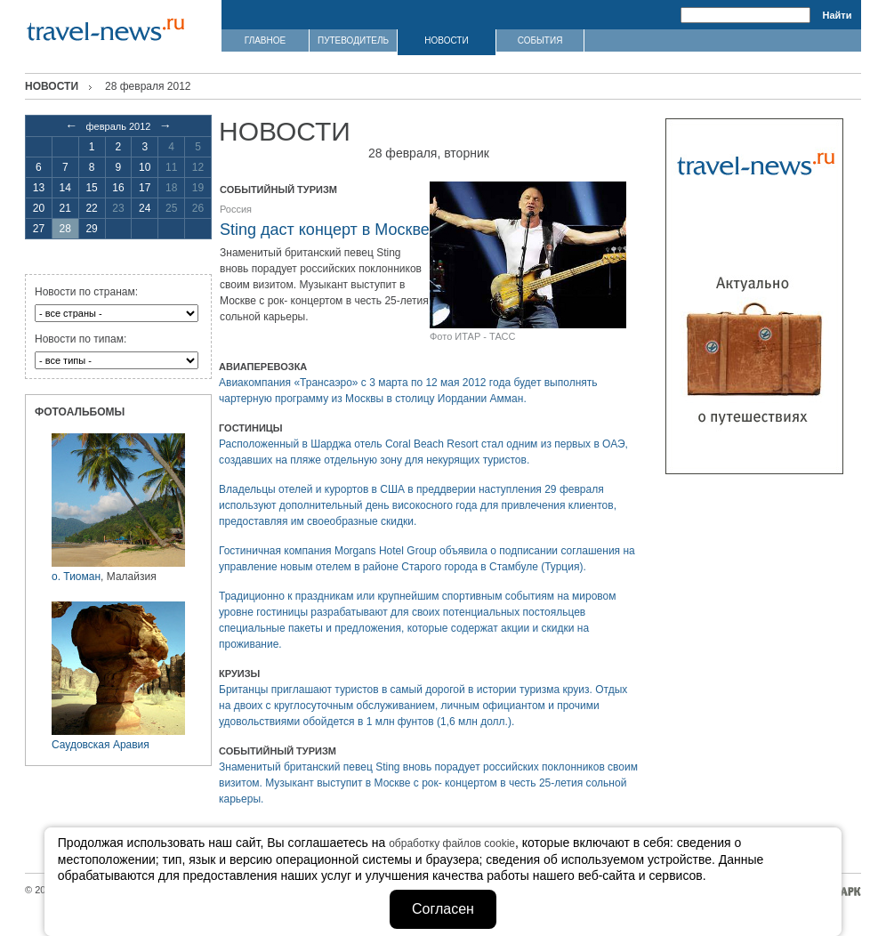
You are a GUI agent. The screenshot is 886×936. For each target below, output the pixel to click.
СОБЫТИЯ (540, 40)
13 (38, 188)
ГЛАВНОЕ (265, 40)
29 (91, 228)
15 (91, 188)
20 (38, 208)
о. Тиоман (76, 576)
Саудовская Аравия (100, 744)
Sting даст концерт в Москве (325, 229)
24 (144, 208)
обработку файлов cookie (452, 843)
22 (91, 208)
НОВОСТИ (446, 40)
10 (144, 167)
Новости (51, 86)
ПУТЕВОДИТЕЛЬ (353, 40)
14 (65, 188)
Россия (236, 209)
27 (38, 228)
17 (144, 188)
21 (65, 208)
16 (118, 188)
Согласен (443, 908)
